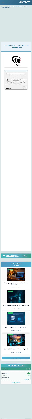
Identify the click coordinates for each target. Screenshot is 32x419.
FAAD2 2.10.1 (5, 373)
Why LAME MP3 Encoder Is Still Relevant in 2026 (16, 305)
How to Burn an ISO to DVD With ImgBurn (16, 327)
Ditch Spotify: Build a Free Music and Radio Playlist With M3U (16, 283)
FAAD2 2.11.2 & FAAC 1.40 (18, 45)
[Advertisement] (16, 25)
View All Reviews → (16, 382)
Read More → (27, 379)
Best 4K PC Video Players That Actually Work (16, 349)
